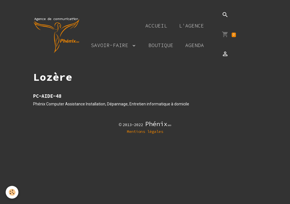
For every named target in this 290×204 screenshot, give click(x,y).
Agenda (194, 45)
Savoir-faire (111, 45)
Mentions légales (145, 131)
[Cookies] (12, 192)
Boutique (160, 45)
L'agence (191, 25)
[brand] (56, 35)
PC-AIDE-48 (47, 96)
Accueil (156, 25)
